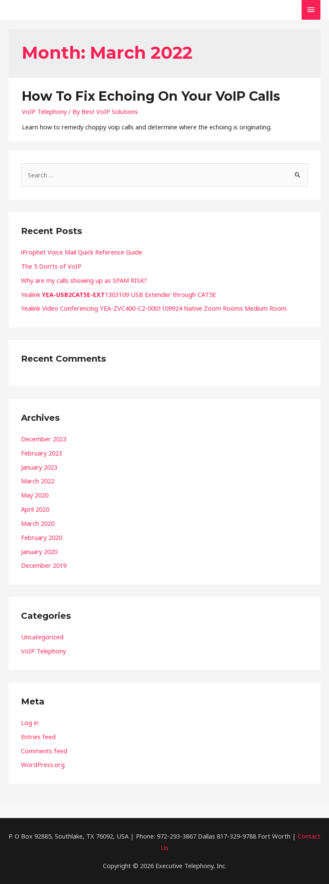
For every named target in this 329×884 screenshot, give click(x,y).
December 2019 (43, 565)
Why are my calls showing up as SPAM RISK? (84, 280)
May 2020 (34, 495)
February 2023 (41, 453)
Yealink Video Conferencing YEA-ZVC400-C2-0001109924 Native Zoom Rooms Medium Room (154, 308)
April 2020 (35, 509)
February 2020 (41, 537)
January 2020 (39, 551)
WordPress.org (43, 764)
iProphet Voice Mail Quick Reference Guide (81, 252)
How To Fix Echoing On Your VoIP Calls (151, 96)
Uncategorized (42, 636)
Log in (30, 722)
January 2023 (39, 467)
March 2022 (37, 480)
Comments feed (44, 750)
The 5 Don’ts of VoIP (51, 266)
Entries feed (38, 736)
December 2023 (43, 439)
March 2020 (37, 523)
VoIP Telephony (44, 111)
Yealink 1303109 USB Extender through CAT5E (118, 294)
